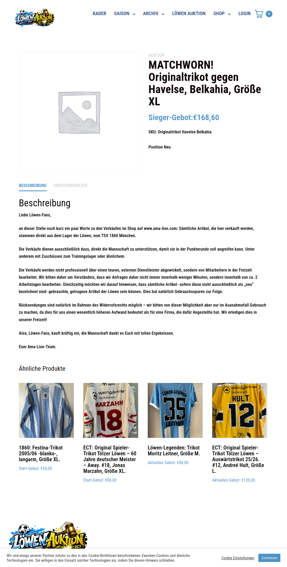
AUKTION (157, 55)
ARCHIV (151, 13)
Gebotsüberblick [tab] (70, 185)
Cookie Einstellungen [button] (237, 558)
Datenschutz (206, 528)
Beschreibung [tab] (33, 185)
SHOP (219, 13)
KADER (99, 13)
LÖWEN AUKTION (189, 13)
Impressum (205, 537)
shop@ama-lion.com (121, 537)
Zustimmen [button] (269, 558)
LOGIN (244, 13)
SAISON (121, 13)
